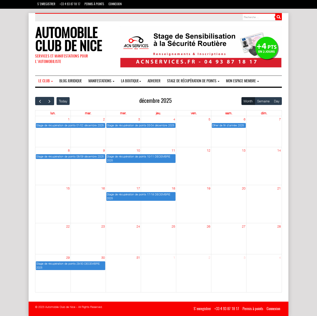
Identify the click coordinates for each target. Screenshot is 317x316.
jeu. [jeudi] (158, 113)
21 (279, 188)
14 (279, 150)
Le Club (45, 81)
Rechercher (278, 17)
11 (173, 150)
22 (68, 226)
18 (173, 188)
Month (248, 101)
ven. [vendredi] (194, 113)
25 (173, 226)
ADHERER (154, 81)
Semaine (263, 101)
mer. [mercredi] (123, 113)
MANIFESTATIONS (101, 81)
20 (243, 188)
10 (138, 150)
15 (68, 188)
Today (63, 101)
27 (243, 226)
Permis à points (94, 4)
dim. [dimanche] (264, 113)
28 (279, 226)
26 (208, 226)
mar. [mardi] (88, 113)
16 (103, 188)
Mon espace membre (242, 81)
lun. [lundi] (52, 113)
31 (138, 257)
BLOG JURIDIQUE (70, 81)
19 (208, 188)
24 (138, 226)
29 (68, 257)
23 (103, 226)
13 (243, 150)
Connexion (115, 4)
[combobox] (259, 17)
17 (138, 188)
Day (276, 101)
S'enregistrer (46, 4)
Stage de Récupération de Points (193, 81)
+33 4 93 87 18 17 (70, 4)
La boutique (131, 81)
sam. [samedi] (228, 113)
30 (103, 257)
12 (208, 150)
